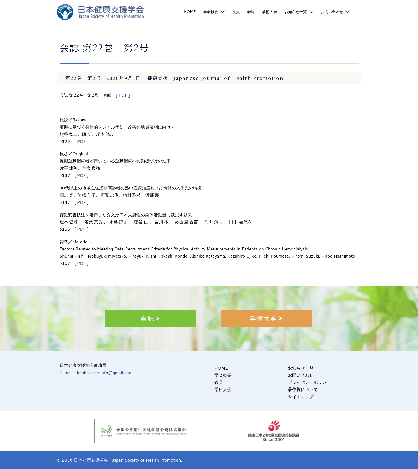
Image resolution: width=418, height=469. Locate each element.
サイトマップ (301, 396)
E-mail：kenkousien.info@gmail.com (96, 372)
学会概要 (210, 11)
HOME (190, 11)
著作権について (303, 389)
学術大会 (269, 11)
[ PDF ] (123, 95)
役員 (236, 11)
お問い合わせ (332, 11)
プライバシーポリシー (309, 382)
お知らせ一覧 (295, 11)
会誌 (251, 11)
